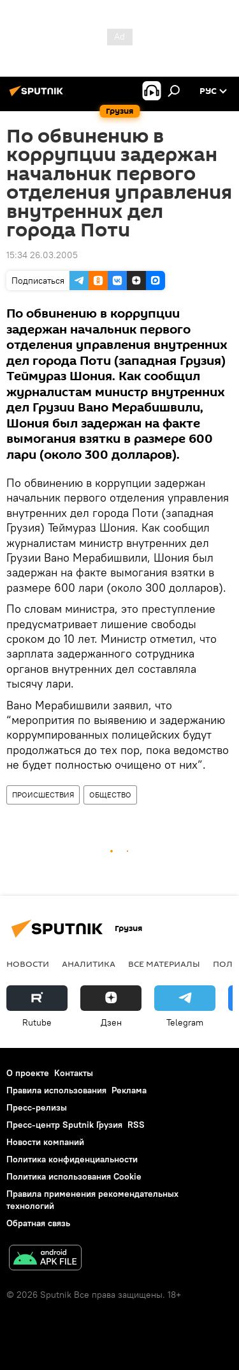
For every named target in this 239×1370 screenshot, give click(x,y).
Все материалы (164, 963)
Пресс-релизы (36, 1107)
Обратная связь (38, 1223)
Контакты (73, 1073)
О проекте (27, 1073)
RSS (136, 1124)
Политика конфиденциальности (72, 1159)
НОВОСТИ (27, 963)
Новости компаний (45, 1142)
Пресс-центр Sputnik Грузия (64, 1124)
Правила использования (56, 1090)
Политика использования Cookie (73, 1176)
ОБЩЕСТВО (110, 794)
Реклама (129, 1090)
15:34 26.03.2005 (42, 255)
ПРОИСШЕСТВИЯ (43, 794)
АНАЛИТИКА (88, 963)
